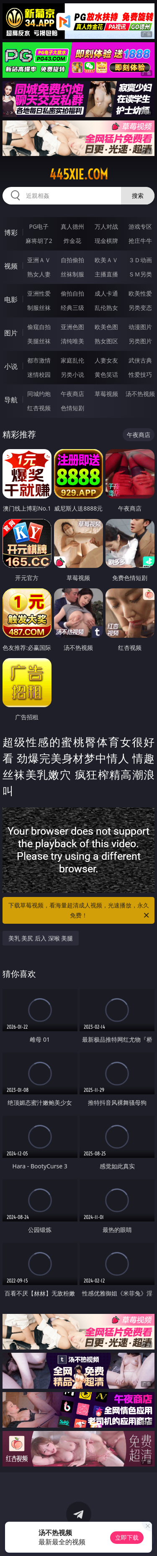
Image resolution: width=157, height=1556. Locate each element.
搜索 (138, 195)
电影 (11, 299)
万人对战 (106, 226)
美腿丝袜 (39, 341)
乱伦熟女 (106, 308)
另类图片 (140, 341)
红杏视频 (39, 408)
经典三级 (72, 308)
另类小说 (72, 374)
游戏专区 (140, 226)
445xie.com (78, 174)
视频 (11, 266)
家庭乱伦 (72, 360)
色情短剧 (72, 408)
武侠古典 (140, 360)
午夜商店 (72, 394)
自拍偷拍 (72, 260)
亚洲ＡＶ (39, 260)
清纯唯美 (72, 341)
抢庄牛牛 (140, 241)
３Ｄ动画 (140, 260)
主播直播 (106, 274)
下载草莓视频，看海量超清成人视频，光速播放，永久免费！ (79, 910)
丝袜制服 (72, 274)
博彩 (11, 232)
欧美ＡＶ (106, 260)
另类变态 (140, 308)
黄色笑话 (106, 374)
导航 (11, 399)
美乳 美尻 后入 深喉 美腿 (40, 938)
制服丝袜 (39, 308)
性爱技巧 (140, 374)
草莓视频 (106, 394)
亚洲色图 (72, 327)
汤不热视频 (140, 394)
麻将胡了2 (39, 241)
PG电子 (39, 226)
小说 (11, 366)
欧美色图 (106, 327)
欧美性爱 (140, 293)
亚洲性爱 (39, 293)
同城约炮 (39, 394)
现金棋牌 (106, 241)
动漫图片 (140, 327)
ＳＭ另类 (140, 274)
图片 (11, 332)
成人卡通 (106, 293)
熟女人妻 (39, 274)
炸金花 (72, 241)
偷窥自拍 (39, 327)
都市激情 (39, 360)
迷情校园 (39, 374)
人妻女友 (106, 360)
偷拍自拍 (72, 293)
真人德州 (72, 226)
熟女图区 (106, 341)
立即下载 (127, 1537)
